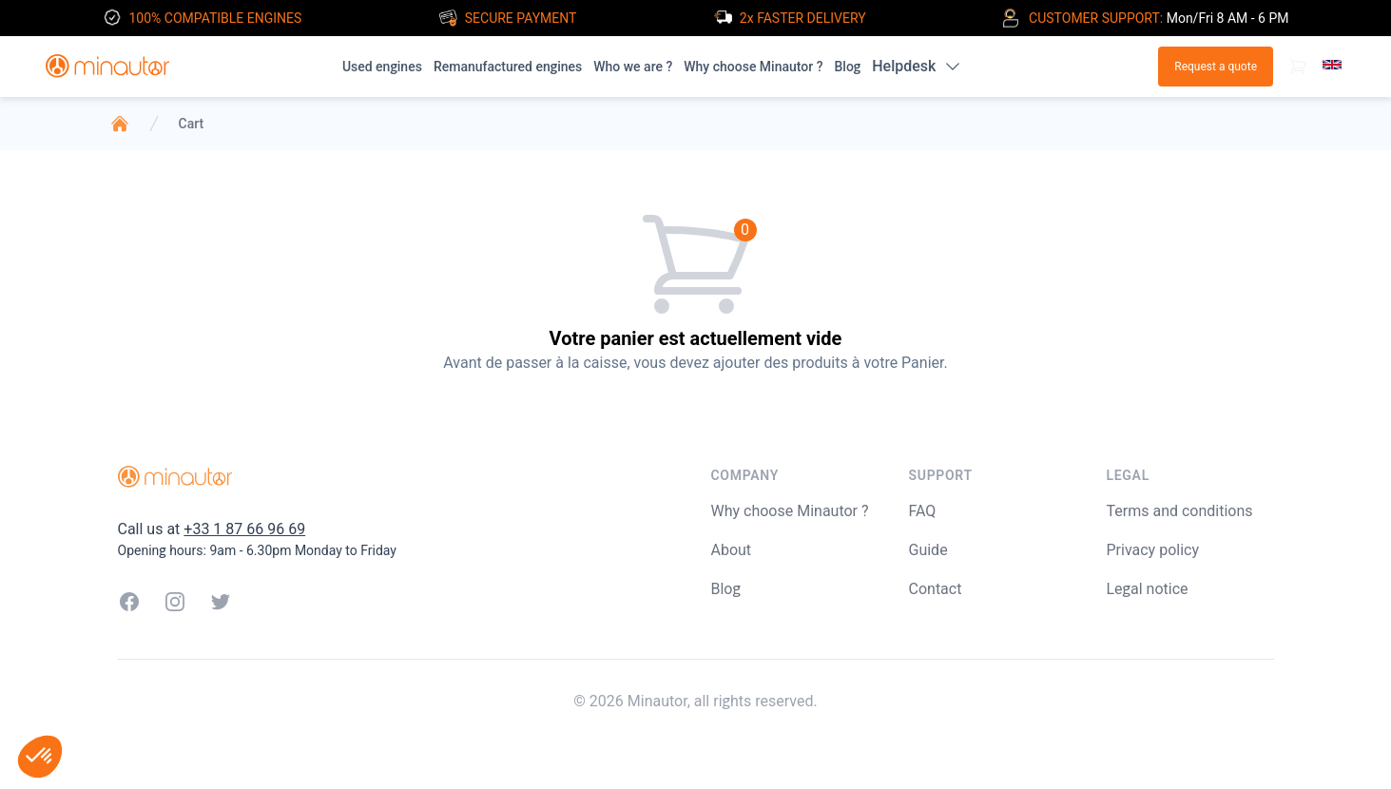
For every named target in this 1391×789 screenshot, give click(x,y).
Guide (928, 550)
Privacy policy (1153, 550)
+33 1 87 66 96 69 (244, 529)
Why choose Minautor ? (753, 66)
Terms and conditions (1180, 511)
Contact (935, 589)
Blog (847, 66)
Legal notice (1147, 589)
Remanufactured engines (508, 66)
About (731, 550)
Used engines (382, 66)
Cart (191, 123)
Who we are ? (632, 66)
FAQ (923, 511)
